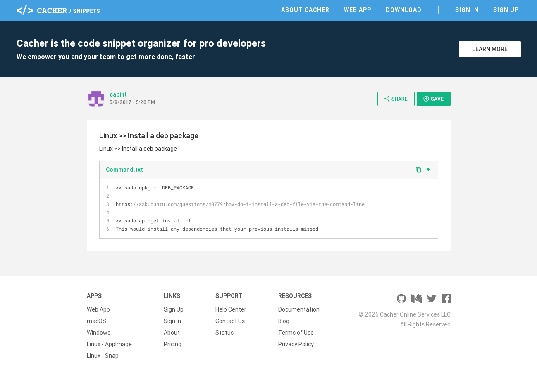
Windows (98, 332)
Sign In (467, 10)
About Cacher (305, 10)
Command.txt (124, 169)
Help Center (230, 309)
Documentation (299, 309)
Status (224, 332)
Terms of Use (296, 332)
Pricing (172, 344)
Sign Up (506, 10)
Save (433, 98)
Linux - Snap (103, 355)
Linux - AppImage (109, 344)
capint (118, 94)
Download (404, 10)
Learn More (490, 49)
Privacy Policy (296, 344)
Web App (357, 10)
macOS (96, 321)
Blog (283, 321)
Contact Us (230, 321)
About (172, 332)
